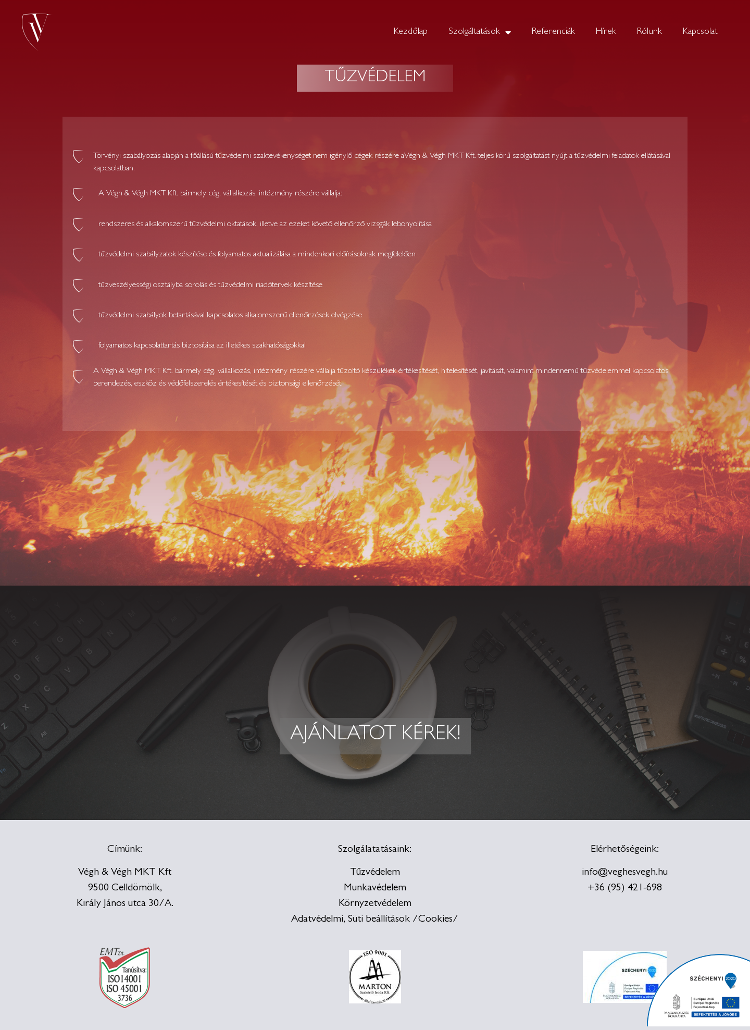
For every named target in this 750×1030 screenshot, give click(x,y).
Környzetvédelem (375, 904)
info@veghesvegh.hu (625, 872)
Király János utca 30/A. (125, 904)
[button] (375, 736)
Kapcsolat (700, 32)
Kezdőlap (411, 32)
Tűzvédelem (375, 872)
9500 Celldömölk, (125, 888)
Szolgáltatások (479, 32)
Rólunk (649, 32)
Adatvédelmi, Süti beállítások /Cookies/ (374, 919)
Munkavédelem (375, 888)
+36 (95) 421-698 (625, 888)
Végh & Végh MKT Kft (124, 872)
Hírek (606, 32)
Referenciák (553, 32)
